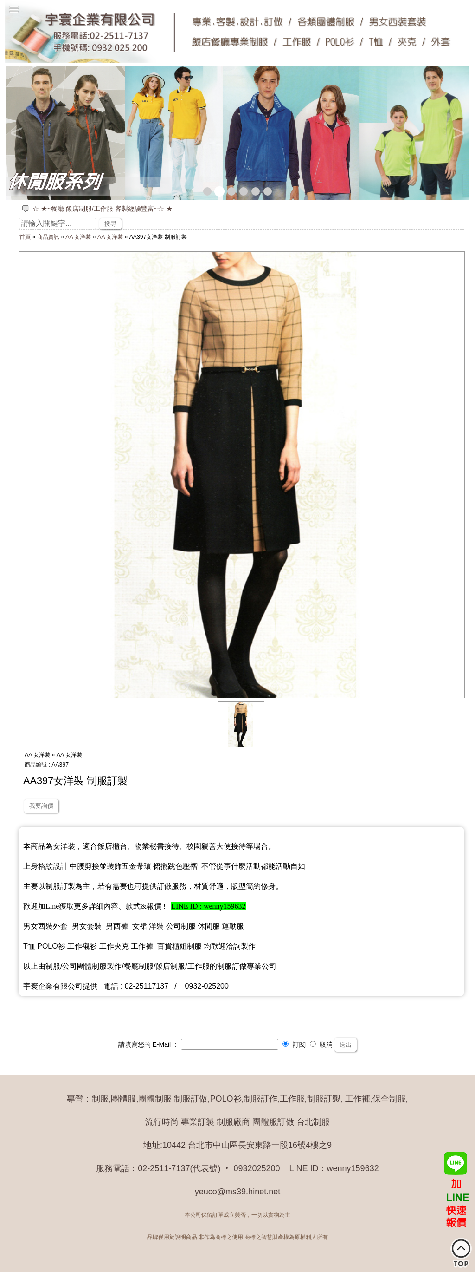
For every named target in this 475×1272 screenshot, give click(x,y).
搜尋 (110, 223)
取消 (321, 1044)
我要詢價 (41, 805)
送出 (346, 1044)
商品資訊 (48, 237)
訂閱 (294, 1044)
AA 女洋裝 (78, 237)
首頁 (25, 237)
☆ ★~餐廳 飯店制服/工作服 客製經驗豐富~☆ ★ (102, 208)
